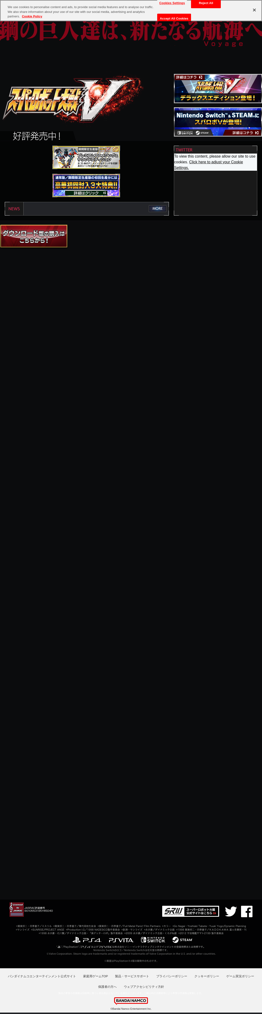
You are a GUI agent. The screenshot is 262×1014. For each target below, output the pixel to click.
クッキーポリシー (206, 976)
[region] (131, 10)
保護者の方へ (107, 986)
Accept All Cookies (174, 18)
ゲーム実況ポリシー (240, 976)
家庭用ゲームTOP (95, 976)
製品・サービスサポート (132, 976)
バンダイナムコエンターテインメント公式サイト (42, 976)
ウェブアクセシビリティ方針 (144, 986)
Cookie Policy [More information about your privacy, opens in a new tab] (32, 16)
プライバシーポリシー (171, 976)
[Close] (254, 10)
